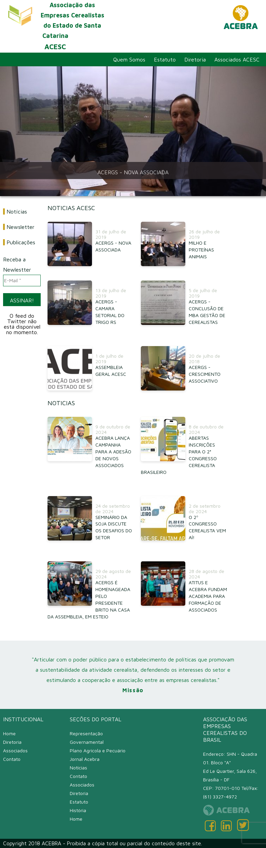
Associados (15, 750)
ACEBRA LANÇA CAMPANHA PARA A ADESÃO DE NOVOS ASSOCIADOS (113, 451)
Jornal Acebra (84, 759)
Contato (12, 759)
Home (9, 733)
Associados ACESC (237, 59)
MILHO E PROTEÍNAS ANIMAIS (201, 249)
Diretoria (195, 59)
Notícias (16, 211)
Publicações (20, 242)
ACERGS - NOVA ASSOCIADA (133, 172)
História (78, 810)
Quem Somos (129, 59)
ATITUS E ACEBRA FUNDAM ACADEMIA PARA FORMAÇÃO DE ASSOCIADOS (208, 596)
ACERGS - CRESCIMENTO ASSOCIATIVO (205, 374)
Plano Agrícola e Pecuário (97, 750)
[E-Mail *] (22, 280)
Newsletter (20, 227)
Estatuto (165, 59)
